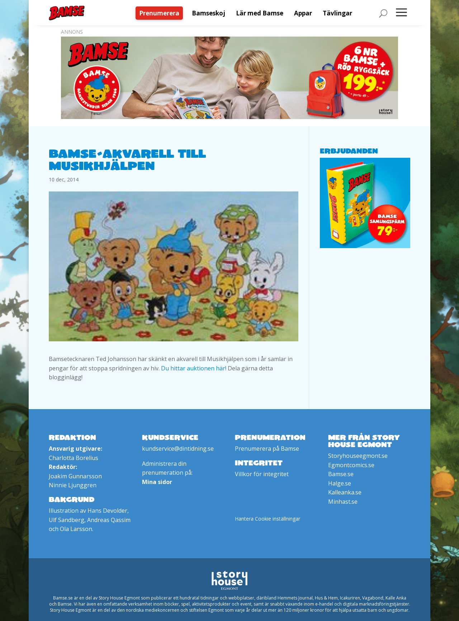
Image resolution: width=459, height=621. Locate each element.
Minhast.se (343, 502)
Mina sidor (157, 482)
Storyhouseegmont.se (358, 456)
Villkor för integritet (262, 474)
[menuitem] (161, 13)
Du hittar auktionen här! (193, 368)
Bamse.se (341, 474)
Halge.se (339, 483)
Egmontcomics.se (351, 465)
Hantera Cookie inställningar (267, 518)
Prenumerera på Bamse (267, 448)
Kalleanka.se (344, 492)
